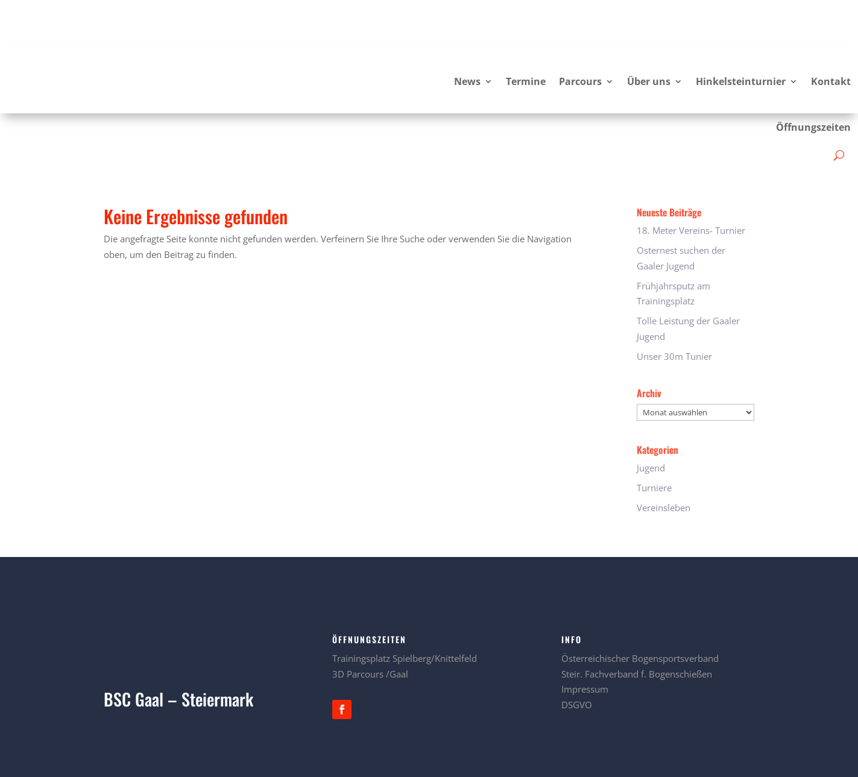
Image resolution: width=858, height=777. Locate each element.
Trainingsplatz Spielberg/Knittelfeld (404, 610)
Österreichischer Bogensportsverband (640, 610)
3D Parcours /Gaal (370, 626)
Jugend (651, 420)
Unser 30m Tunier (674, 308)
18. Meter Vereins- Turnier (691, 182)
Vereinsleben (663, 459)
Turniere (654, 439)
